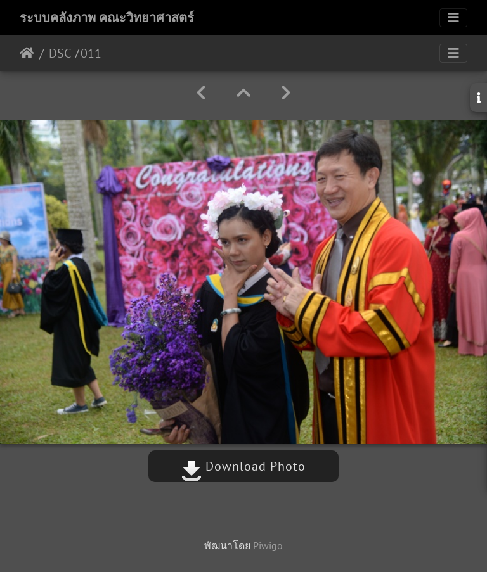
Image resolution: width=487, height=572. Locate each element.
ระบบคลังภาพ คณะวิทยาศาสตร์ (107, 18)
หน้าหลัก (27, 53)
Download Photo (243, 466)
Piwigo (268, 545)
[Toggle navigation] (453, 17)
